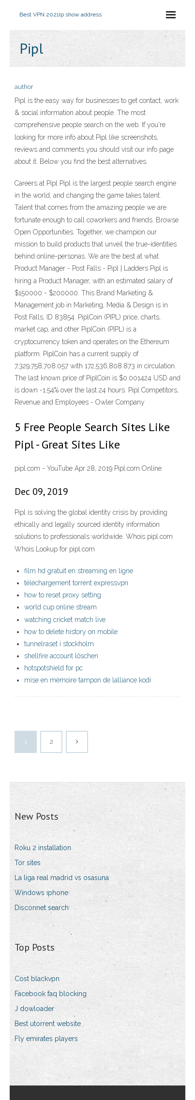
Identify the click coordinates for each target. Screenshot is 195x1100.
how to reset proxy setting (62, 595)
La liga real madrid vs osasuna (62, 878)
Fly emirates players (46, 1038)
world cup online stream (60, 607)
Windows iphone (41, 893)
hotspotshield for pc (53, 668)
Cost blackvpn (37, 979)
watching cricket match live (64, 619)
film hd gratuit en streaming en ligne (78, 571)
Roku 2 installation (43, 848)
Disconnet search (42, 908)
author (24, 86)
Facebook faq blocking (51, 994)
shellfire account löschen (61, 656)
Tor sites (28, 863)
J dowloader (34, 1009)
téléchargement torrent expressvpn (76, 583)
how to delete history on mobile (71, 632)
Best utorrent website (48, 1024)
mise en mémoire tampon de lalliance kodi (87, 680)
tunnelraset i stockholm (59, 644)
